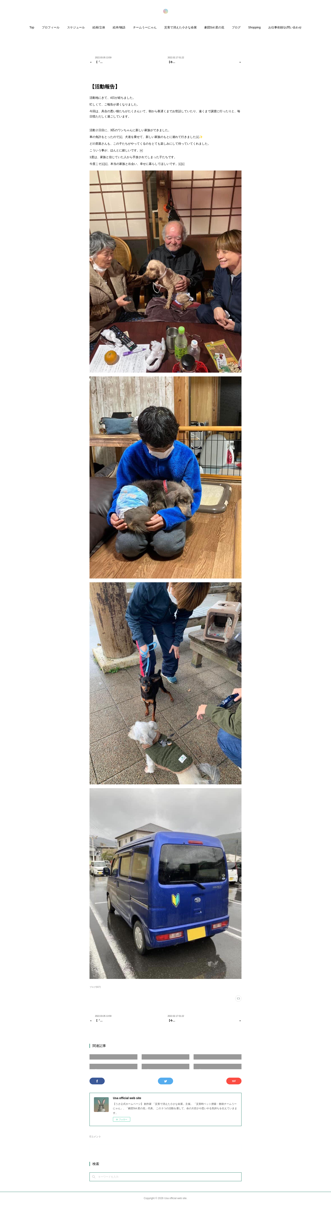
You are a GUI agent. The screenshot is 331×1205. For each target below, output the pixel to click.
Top (31, 27)
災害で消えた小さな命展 (180, 27)
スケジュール (76, 27)
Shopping (254, 27)
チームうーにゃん (145, 27)
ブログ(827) (95, 987)
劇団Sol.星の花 (214, 27)
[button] (31, 28)
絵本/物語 (119, 27)
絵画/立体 (98, 27)
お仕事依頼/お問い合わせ (285, 27)
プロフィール (51, 27)
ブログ (236, 27)
